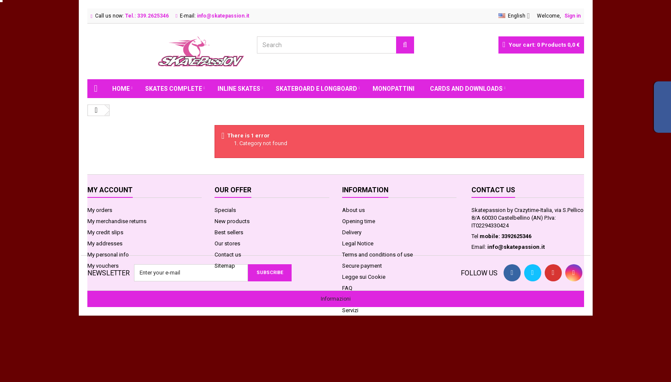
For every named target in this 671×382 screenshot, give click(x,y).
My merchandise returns (116, 221)
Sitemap (225, 266)
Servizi (350, 310)
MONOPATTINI (394, 88)
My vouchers (103, 266)
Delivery (351, 232)
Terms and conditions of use (377, 254)
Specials (225, 210)
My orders (99, 210)
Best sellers (229, 232)
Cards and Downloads (466, 88)
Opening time (358, 221)
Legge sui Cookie (363, 277)
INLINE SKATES (239, 88)
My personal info (108, 254)
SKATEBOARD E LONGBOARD (316, 88)
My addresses (104, 243)
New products (232, 221)
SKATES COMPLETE (173, 88)
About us (353, 210)
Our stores (227, 243)
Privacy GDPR (358, 299)
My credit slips (105, 232)
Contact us (228, 254)
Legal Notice (357, 243)
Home (121, 88)
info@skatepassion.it (516, 247)
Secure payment (362, 266)
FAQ (347, 288)
